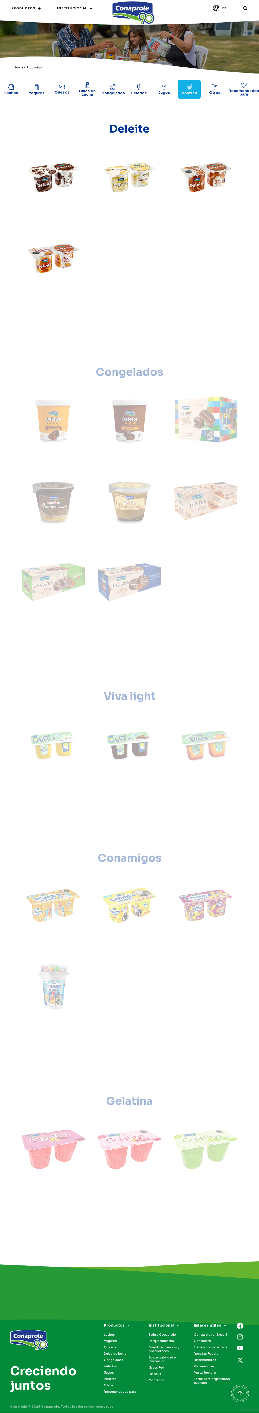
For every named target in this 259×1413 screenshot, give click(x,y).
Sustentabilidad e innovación (162, 1359)
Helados (110, 1366)
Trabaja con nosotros (210, 1347)
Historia (155, 1374)
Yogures (110, 1341)
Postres (110, 1379)
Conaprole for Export (210, 1334)
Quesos (110, 1347)
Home (19, 67)
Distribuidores (205, 1360)
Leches (109, 1334)
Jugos (109, 1372)
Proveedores (204, 1366)
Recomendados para (120, 1391)
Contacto (156, 1380)
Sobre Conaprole (162, 1334)
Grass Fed (156, 1367)
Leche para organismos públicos (212, 1381)
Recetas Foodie (206, 1353)
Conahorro (202, 1341)
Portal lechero (205, 1372)
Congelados (113, 1360)
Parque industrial (162, 1341)
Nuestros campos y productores (164, 1349)
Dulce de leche (115, 1353)
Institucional (161, 1325)
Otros (109, 1385)
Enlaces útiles (207, 1325)
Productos (114, 1325)
